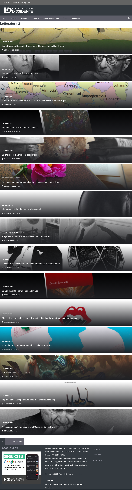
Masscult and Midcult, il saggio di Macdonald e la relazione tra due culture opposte (39, 318)
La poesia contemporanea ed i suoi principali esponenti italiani (30, 182)
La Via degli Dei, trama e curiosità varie (20, 291)
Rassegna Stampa (51, 18)
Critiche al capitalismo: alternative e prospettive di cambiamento (31, 264)
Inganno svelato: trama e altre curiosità (20, 128)
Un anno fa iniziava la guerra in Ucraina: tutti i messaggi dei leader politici (35, 100)
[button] (129, 18)
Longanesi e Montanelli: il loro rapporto (20, 73)
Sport (65, 18)
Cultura (14, 18)
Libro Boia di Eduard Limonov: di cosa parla (22, 209)
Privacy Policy (25, 2)
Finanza (36, 18)
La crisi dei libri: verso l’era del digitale (19, 155)
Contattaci (78, 474)
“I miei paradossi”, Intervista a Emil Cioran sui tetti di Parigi (28, 427)
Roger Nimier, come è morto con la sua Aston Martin (26, 236)
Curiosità (25, 18)
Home (4, 18)
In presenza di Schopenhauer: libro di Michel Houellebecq (28, 400)
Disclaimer (15, 2)
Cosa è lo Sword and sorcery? (16, 372)
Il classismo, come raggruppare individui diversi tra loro (27, 345)
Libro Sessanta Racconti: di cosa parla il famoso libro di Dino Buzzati (33, 46)
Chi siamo (6, 2)
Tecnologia (75, 18)
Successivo (17, 441)
